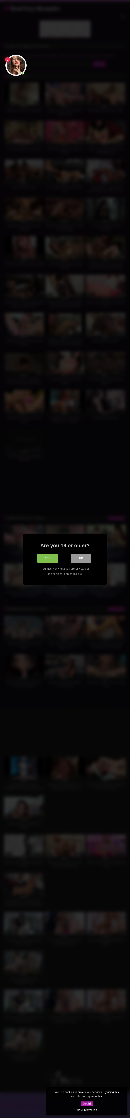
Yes (47, 558)
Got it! (87, 1103)
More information (87, 1110)
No (81, 558)
